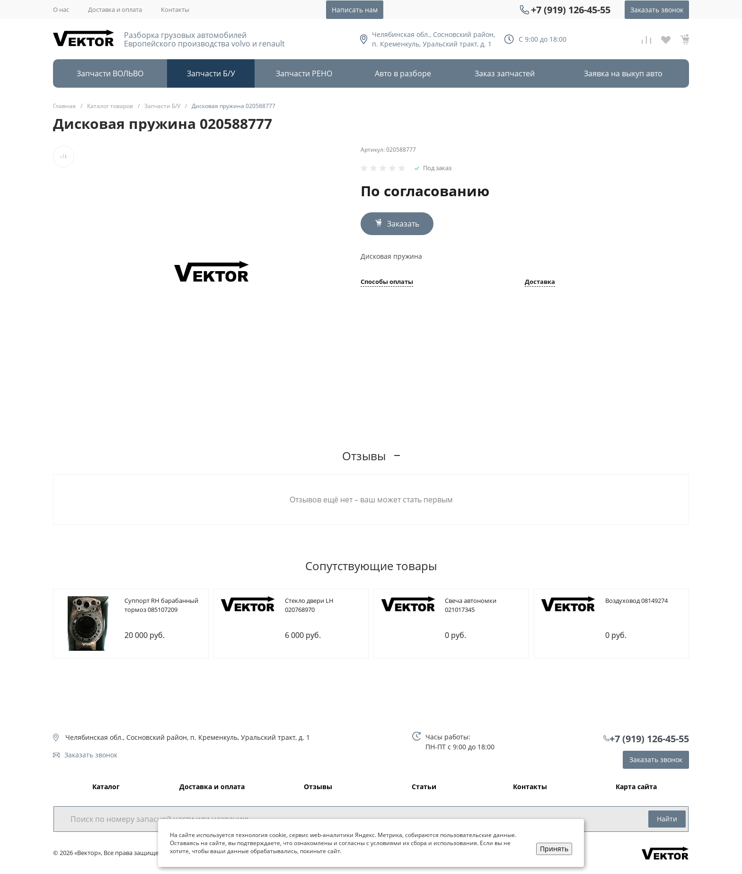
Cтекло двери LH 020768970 (309, 605)
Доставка (540, 282)
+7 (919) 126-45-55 (570, 10)
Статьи (424, 787)
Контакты (175, 9)
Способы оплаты (387, 282)
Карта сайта (636, 787)
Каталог (106, 787)
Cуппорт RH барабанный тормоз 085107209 (161, 605)
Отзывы (318, 787)
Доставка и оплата (115, 9)
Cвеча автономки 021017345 (470, 605)
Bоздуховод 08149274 (636, 600)
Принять (554, 848)
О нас (61, 9)
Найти (667, 818)
